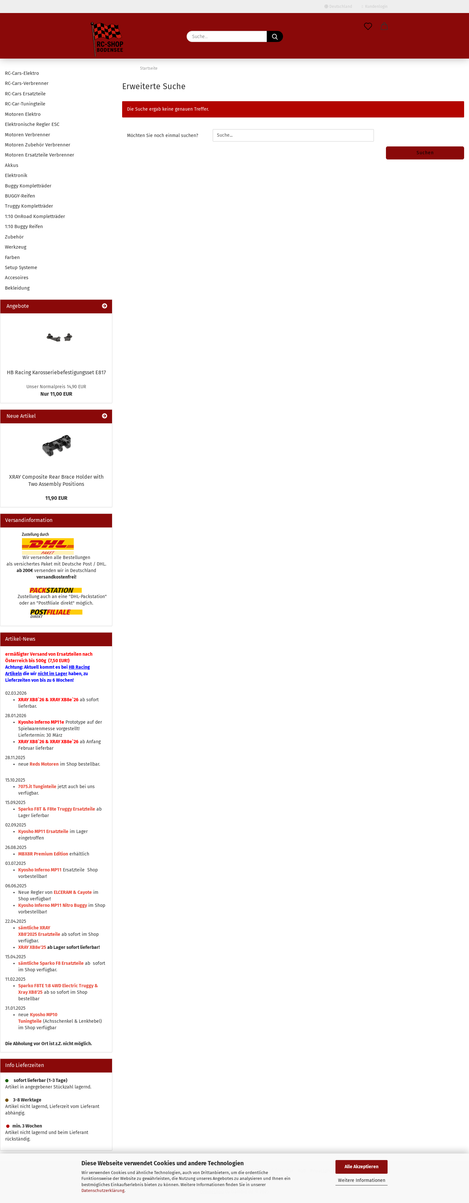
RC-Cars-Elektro (22, 73)
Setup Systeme (21, 267)
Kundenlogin (375, 6)
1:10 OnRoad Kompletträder (35, 216)
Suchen (425, 153)
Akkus (11, 165)
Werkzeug (15, 247)
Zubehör (14, 237)
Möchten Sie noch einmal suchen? (162, 135)
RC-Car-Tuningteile (25, 104)
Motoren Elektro (23, 114)
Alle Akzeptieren (361, 1166)
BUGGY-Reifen (20, 196)
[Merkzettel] (368, 26)
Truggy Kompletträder (29, 206)
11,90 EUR (56, 498)
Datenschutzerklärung (102, 1190)
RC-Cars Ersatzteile (25, 94)
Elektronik (16, 175)
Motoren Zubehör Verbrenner (37, 145)
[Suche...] (275, 36)
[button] (384, 26)
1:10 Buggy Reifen (24, 226)
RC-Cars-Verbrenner (27, 83)
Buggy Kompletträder (28, 186)
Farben (12, 257)
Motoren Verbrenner (27, 135)
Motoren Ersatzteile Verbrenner (39, 155)
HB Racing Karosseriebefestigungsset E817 (56, 372)
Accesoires (16, 277)
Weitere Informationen (361, 1180)
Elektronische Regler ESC (32, 124)
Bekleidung (17, 288)
